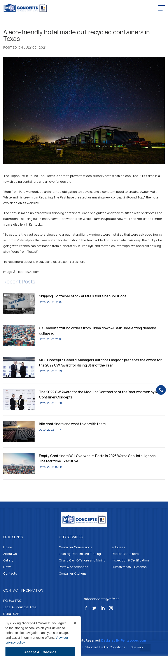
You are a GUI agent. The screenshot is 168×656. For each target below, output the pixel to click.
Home (7, 547)
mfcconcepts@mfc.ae (102, 599)
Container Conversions (75, 547)
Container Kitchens (73, 573)
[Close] (75, 629)
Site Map (137, 647)
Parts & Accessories (73, 567)
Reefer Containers (125, 554)
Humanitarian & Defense (129, 567)
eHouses (118, 547)
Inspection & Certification (130, 560)
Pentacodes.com (133, 640)
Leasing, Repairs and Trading (80, 554)
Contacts (10, 573)
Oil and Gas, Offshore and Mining (82, 560)
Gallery (8, 560)
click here (78, 262)
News (7, 567)
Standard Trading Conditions (105, 647)
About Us (10, 554)
